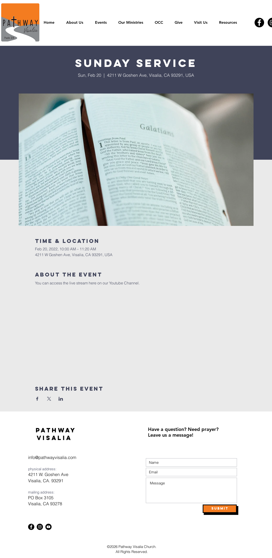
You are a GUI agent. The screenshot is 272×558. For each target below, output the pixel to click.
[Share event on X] (49, 399)
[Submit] (220, 509)
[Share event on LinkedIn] (61, 399)
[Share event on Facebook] (37, 399)
